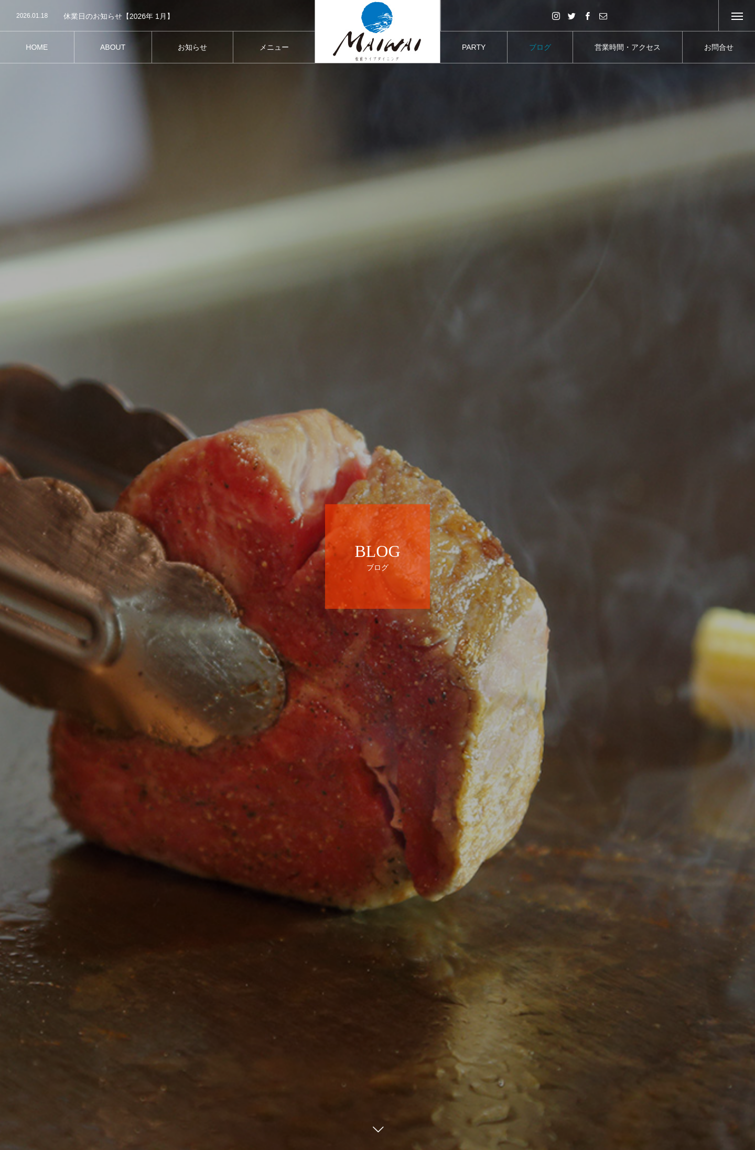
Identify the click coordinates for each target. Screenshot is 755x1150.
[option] (157, 16)
